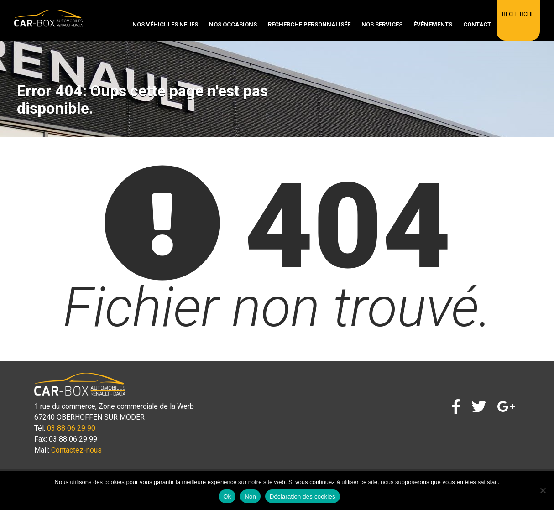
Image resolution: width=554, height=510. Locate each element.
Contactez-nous (76, 450)
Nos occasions (233, 24)
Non (250, 496)
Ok (227, 496)
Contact (477, 24)
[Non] (542, 490)
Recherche (518, 13)
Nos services (381, 24)
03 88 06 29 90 (71, 428)
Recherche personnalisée (309, 24)
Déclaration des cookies (302, 496)
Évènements (432, 24)
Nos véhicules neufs (165, 24)
